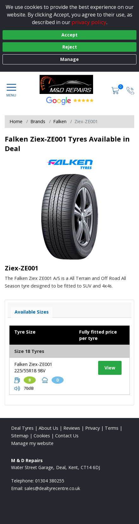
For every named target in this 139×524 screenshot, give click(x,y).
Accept (69, 35)
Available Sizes (32, 312)
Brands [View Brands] (37, 121)
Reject (69, 47)
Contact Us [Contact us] (67, 436)
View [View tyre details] (109, 368)
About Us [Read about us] (48, 428)
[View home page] (69, 84)
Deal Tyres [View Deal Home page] (22, 428)
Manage (69, 59)
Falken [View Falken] (59, 121)
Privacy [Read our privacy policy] (92, 428)
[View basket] (115, 90)
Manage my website (32, 443)
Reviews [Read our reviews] (71, 428)
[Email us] (52, 488)
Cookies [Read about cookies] (42, 436)
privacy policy (89, 22)
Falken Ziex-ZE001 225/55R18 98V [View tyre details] (33, 367)
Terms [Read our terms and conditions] (111, 428)
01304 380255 (49, 481)
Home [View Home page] (15, 121)
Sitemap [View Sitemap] (19, 436)
